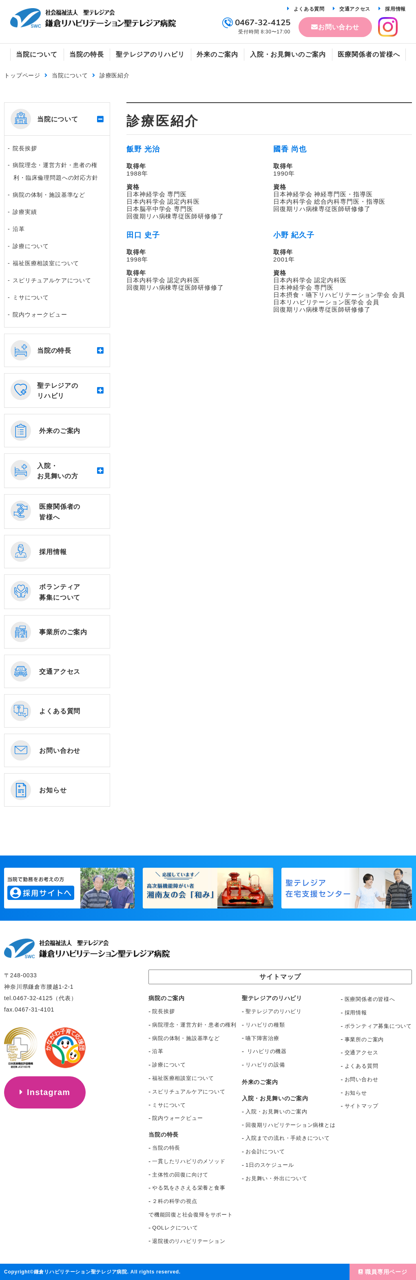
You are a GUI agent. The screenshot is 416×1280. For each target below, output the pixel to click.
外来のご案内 (260, 1082)
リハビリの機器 (266, 1051)
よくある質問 (309, 9)
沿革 (19, 229)
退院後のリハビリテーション (188, 1241)
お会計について (265, 1151)
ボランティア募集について (378, 1026)
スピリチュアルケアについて (52, 280)
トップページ (22, 75)
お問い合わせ (339, 27)
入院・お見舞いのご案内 (277, 1111)
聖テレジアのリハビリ (274, 1011)
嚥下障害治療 (262, 1038)
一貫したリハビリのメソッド (188, 1161)
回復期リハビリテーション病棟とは (290, 1125)
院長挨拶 (25, 148)
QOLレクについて (175, 1228)
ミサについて (31, 297)
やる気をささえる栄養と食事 (188, 1188)
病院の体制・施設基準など (49, 194)
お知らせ (356, 1093)
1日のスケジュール (270, 1165)
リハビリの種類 (265, 1025)
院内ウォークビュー (40, 314)
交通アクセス (354, 9)
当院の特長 (166, 1148)
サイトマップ (361, 1106)
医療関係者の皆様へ (370, 999)
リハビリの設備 (265, 1065)
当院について (70, 75)
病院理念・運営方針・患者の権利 (194, 1025)
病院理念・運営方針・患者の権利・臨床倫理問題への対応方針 (55, 171)
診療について (31, 246)
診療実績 (25, 212)
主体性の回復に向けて (180, 1175)
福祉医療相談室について (46, 263)
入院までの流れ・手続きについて (288, 1138)
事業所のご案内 (364, 1039)
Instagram (48, 1092)
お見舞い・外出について (277, 1178)
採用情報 (395, 9)
